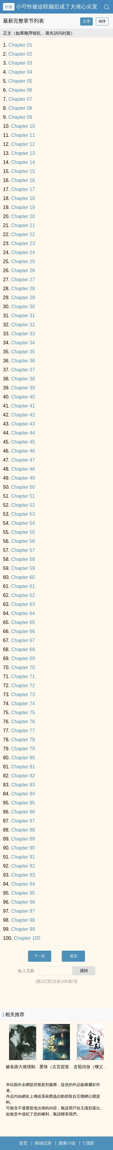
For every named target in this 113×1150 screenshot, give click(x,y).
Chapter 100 (27, 938)
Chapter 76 (23, 721)
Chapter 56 (23, 541)
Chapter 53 (23, 514)
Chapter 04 (20, 72)
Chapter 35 (23, 351)
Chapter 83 (23, 784)
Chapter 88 (23, 829)
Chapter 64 (23, 613)
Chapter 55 (23, 532)
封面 (9, 7)
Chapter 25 (23, 261)
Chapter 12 (23, 144)
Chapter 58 (23, 559)
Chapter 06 (20, 90)
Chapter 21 (23, 225)
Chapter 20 (23, 216)
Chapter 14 (23, 162)
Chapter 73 (23, 694)
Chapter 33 (23, 333)
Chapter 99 (23, 929)
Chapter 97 (23, 911)
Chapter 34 (23, 342)
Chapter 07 (20, 99)
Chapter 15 (23, 171)
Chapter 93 (23, 875)
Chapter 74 (23, 703)
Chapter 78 (23, 739)
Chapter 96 (23, 902)
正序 (86, 21)
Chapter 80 (23, 757)
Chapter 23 (23, 243)
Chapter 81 (23, 766)
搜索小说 (66, 1143)
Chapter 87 (23, 820)
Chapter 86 (23, 811)
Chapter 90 (23, 847)
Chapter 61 (23, 586)
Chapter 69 (23, 658)
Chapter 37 (23, 369)
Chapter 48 (23, 469)
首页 (23, 1143)
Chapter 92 (23, 866)
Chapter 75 (23, 712)
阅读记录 (43, 1143)
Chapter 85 (23, 802)
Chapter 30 (23, 306)
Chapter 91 (23, 856)
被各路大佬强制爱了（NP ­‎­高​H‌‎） (36, 1066)
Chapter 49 (23, 478)
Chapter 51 (23, 496)
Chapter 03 (20, 63)
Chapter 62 (23, 595)
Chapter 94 (23, 884)
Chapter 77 (23, 730)
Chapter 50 (23, 487)
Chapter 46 (23, 451)
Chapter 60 (23, 577)
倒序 (102, 21)
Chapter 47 (23, 460)
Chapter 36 (23, 360)
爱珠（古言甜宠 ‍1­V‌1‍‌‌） (60, 1066)
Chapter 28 (23, 288)
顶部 (88, 1143)
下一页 (39, 956)
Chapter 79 (23, 748)
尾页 (73, 956)
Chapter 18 (23, 198)
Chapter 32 (23, 324)
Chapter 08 (20, 108)
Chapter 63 (23, 604)
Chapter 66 (23, 631)
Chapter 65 (23, 622)
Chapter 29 (23, 297)
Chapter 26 (23, 270)
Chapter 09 (20, 117)
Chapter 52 (23, 505)
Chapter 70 (23, 667)
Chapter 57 (23, 550)
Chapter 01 (20, 45)
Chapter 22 (23, 234)
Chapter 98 (23, 920)
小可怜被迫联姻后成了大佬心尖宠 (56, 7)
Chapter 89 (23, 838)
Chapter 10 (23, 126)
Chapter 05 (20, 81)
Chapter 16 (23, 180)
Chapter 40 (23, 396)
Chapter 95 (23, 893)
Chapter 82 (23, 775)
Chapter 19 (23, 207)
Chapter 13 (23, 153)
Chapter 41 (23, 405)
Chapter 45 (23, 441)
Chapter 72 (23, 685)
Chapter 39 (23, 387)
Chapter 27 (23, 279)
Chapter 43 (23, 423)
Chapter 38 (23, 378)
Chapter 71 (23, 676)
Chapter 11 (23, 135)
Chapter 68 (23, 649)
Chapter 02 (20, 54)
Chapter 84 (23, 793)
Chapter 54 (23, 523)
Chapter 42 (23, 414)
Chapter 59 (23, 568)
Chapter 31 (23, 315)
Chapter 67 (23, 640)
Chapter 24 (23, 252)
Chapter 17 (23, 189)
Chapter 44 (23, 432)
